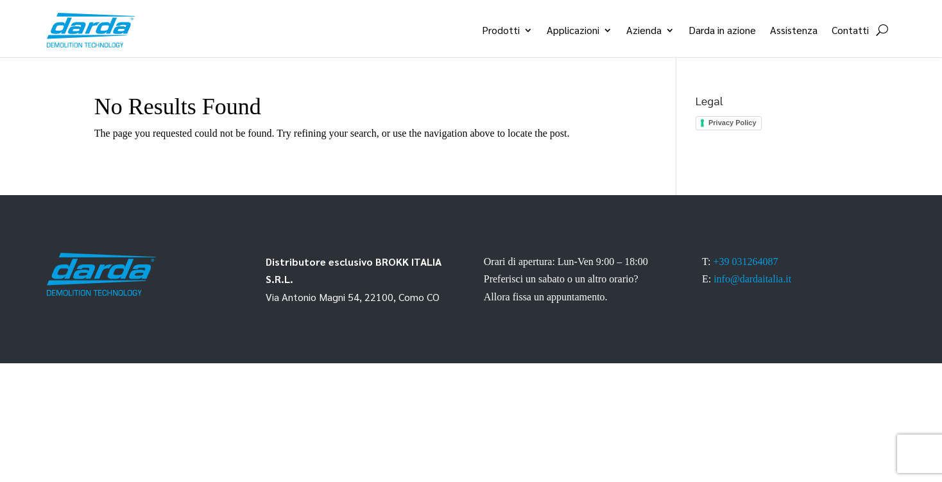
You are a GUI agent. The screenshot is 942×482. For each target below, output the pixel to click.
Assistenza (794, 30)
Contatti (850, 30)
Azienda (644, 30)
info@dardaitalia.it (752, 278)
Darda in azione (722, 30)
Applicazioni (573, 30)
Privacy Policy (732, 122)
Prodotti (501, 30)
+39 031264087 (745, 261)
